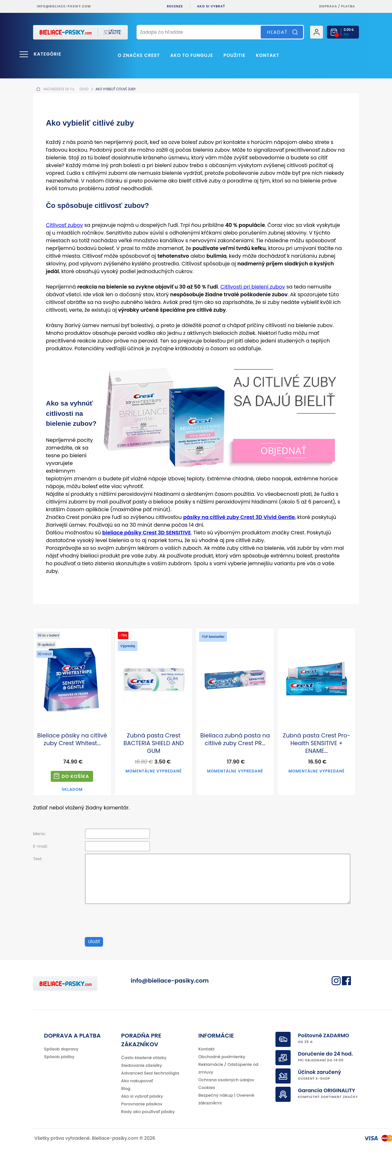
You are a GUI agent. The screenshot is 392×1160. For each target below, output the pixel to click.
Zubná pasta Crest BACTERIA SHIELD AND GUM (154, 743)
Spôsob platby (59, 1057)
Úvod (83, 89)
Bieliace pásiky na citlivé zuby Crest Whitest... (72, 739)
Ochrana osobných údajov (226, 1080)
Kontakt (267, 55)
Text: (37, 859)
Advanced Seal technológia (150, 1073)
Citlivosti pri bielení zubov (253, 286)
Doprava (328, 6)
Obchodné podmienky (221, 1057)
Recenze (175, 6)
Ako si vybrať (211, 6)
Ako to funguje (191, 55)
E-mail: (40, 846)
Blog (125, 1088)
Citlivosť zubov (64, 225)
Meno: (39, 834)
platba (348, 6)
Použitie (234, 55)
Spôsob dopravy (61, 1049)
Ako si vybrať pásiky (142, 1096)
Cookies (206, 1087)
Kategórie (47, 54)
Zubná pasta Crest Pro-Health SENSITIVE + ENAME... (316, 743)
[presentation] (133, 920)
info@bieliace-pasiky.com (64, 6)
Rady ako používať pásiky (148, 1112)
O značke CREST (139, 55)
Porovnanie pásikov (141, 1104)
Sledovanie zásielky (141, 1065)
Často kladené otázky (143, 1058)
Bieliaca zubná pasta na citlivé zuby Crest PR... (235, 739)
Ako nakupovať (137, 1081)
